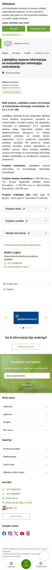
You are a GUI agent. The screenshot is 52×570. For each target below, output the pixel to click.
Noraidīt (13, 28)
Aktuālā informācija (16, 233)
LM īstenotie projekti (11, 92)
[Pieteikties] (27, 385)
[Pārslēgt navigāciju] (26, 564)
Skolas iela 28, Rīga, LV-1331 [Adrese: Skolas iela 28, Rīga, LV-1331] (19, 502)
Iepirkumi (7, 414)
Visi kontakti (16, 516)
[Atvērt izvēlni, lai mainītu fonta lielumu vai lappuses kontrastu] (41, 565)
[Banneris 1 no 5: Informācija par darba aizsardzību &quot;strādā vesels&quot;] (26, 317)
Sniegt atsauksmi (26, 346)
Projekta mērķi (13, 208)
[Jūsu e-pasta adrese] (27, 376)
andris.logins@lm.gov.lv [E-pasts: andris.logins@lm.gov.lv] (18, 266)
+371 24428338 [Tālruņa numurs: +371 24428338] (14, 263)
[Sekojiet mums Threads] (28, 533)
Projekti (6, 422)
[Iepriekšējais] (5, 317)
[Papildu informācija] (16, 508)
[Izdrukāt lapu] (26, 284)
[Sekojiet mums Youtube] (22, 533)
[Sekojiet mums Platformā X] (16, 533)
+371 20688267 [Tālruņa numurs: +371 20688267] (13, 493)
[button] (23, 208)
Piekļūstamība (9, 456)
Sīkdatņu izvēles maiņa (13, 472)
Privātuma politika (11, 448)
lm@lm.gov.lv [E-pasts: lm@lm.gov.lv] (12, 498)
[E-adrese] (7, 508)
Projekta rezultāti (15, 221)
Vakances (7, 406)
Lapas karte (8, 464)
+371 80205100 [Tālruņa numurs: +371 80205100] (13, 489)
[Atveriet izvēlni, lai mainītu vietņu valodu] (11, 565)
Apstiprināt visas (38, 28)
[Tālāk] (46, 317)
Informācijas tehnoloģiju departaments (22, 245)
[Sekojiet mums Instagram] (10, 534)
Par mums (8, 430)
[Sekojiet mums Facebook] (4, 533)
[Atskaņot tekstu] (13, 72)
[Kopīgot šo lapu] (26, 289)
